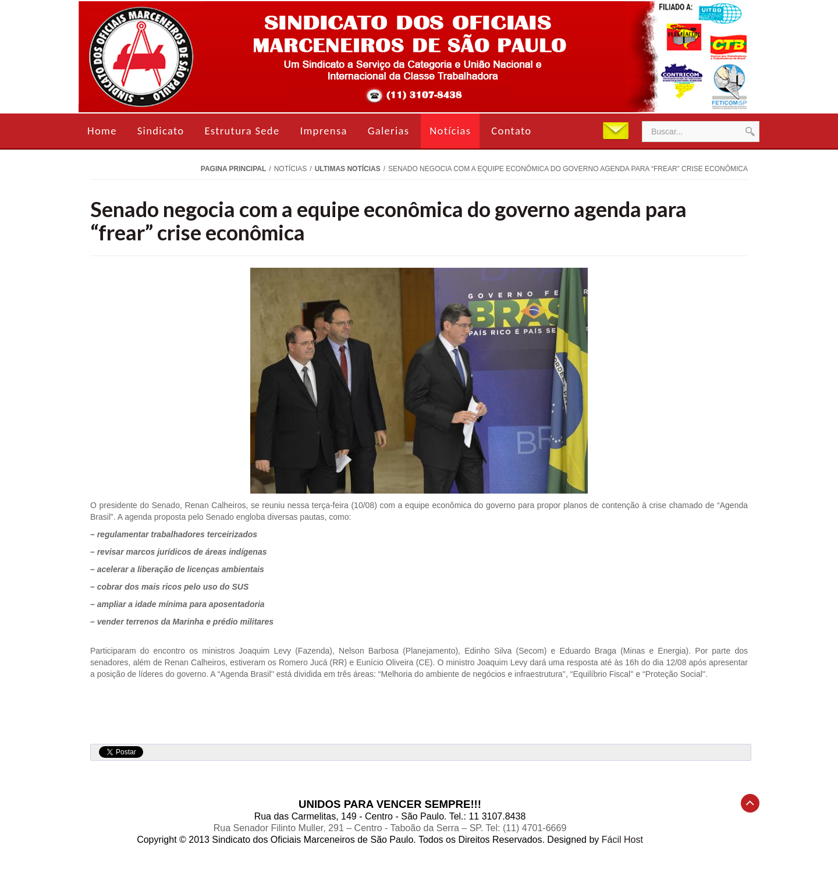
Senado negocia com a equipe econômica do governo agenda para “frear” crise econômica (388, 220)
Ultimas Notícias (348, 169)
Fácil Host (622, 840)
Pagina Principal (233, 169)
